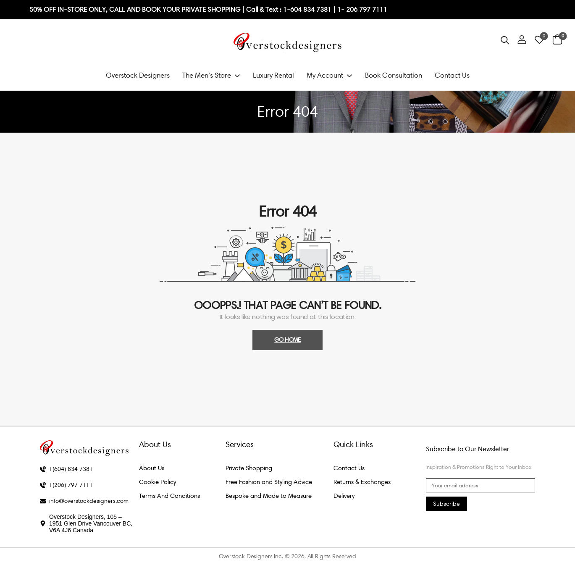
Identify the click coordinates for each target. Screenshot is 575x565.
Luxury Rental (273, 75)
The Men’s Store (206, 75)
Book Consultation (393, 75)
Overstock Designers (138, 75)
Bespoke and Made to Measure (269, 496)
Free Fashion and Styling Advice (269, 482)
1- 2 (343, 9)
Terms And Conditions (169, 496)
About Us (151, 468)
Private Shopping (249, 468)
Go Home (287, 339)
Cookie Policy (157, 482)
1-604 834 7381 (308, 9)
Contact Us (452, 75)
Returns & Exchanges (362, 482)
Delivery (343, 496)
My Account (325, 75)
